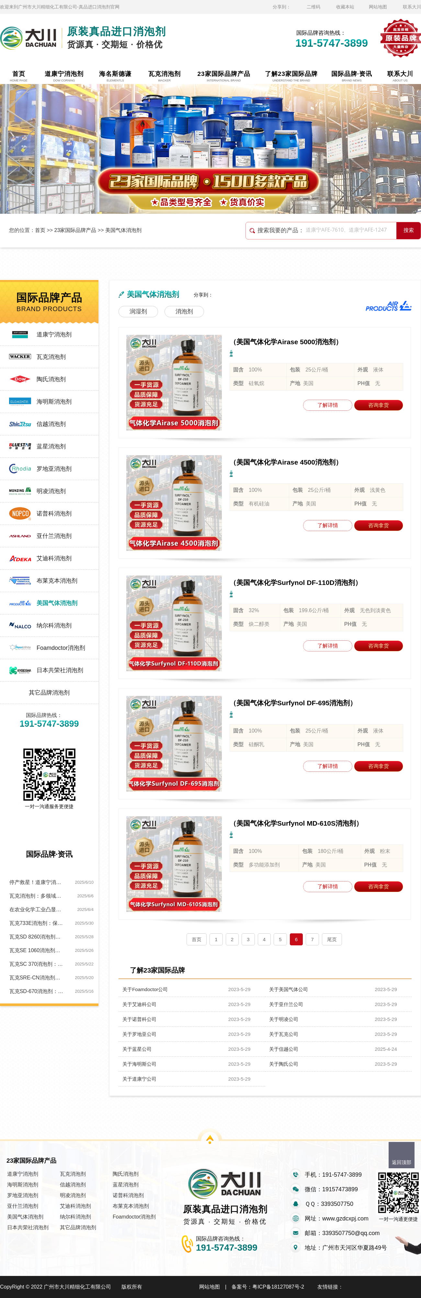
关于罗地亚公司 (139, 1034)
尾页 (332, 939)
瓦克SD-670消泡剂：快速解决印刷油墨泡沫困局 (37, 991)
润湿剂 (138, 311)
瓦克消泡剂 (51, 357)
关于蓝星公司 (137, 1049)
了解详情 (327, 405)
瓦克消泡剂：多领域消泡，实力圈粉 (37, 896)
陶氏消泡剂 (51, 379)
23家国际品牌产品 (75, 230)
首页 (40, 230)
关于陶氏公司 (283, 1064)
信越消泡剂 (51, 424)
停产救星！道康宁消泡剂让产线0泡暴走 (37, 882)
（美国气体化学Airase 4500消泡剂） (286, 462)
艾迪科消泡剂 (54, 558)
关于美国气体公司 (288, 989)
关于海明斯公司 (139, 1064)
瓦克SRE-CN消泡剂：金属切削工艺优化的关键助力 (37, 977)
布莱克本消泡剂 (57, 580)
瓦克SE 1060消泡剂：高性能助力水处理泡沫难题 (37, 950)
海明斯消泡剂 (54, 401)
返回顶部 (401, 1162)
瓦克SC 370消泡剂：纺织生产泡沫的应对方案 (37, 964)
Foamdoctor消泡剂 (61, 648)
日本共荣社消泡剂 (60, 670)
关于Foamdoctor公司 (145, 989)
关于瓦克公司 (283, 1034)
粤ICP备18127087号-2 (278, 1287)
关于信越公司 (283, 1049)
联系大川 (412, 6)
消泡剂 (184, 311)
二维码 (313, 6)
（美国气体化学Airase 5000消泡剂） (286, 342)
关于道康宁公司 (139, 1079)
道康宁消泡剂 (54, 334)
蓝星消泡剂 (51, 446)
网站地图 (378, 6)
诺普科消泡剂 (54, 513)
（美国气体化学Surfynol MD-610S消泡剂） (296, 823)
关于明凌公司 (283, 1019)
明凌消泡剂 (51, 491)
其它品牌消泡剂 (49, 692)
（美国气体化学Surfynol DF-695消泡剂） (293, 703)
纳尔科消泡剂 (54, 625)
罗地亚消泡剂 (54, 469)
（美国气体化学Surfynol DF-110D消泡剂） (296, 582)
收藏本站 (345, 6)
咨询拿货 (378, 405)
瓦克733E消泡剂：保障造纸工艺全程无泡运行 (37, 923)
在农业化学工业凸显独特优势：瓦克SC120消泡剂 (37, 909)
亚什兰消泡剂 (54, 536)
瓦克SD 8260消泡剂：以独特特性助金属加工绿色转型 (37, 937)
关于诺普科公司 (139, 1019)
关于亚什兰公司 (286, 1004)
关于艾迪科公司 (139, 1004)
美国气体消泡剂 (123, 230)
